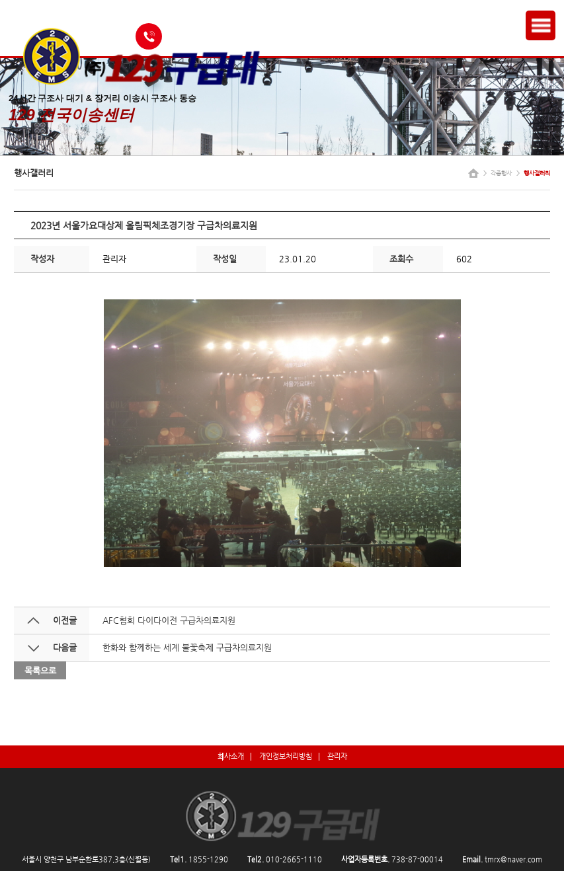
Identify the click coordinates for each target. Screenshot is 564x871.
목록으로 (40, 670)
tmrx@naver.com (513, 859)
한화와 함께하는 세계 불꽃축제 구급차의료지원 (187, 647)
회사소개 (231, 756)
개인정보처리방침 (285, 756)
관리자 (337, 756)
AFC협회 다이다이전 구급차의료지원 (168, 620)
